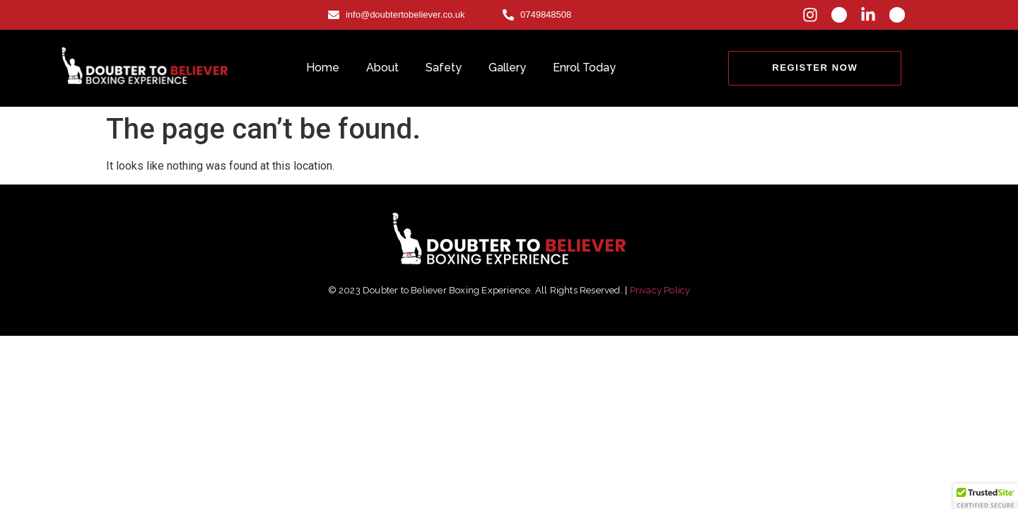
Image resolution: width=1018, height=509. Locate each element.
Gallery (507, 67)
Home (322, 67)
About (382, 67)
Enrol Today (584, 67)
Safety (444, 67)
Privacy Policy (660, 290)
